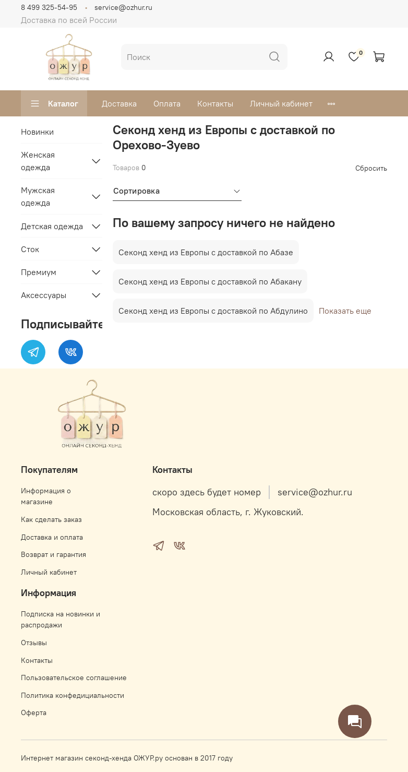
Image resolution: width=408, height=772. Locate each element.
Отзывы (34, 642)
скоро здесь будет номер (206, 492)
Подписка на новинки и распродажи (60, 619)
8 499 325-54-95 (49, 7)
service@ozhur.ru (123, 7)
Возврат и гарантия (53, 554)
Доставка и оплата (52, 537)
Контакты (215, 103)
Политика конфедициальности (72, 695)
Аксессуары (43, 295)
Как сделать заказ (51, 519)
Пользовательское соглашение (74, 677)
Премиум (38, 272)
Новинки (37, 131)
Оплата (167, 103)
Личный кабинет (281, 103)
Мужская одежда (38, 196)
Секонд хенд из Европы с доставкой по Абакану (210, 281)
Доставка (119, 103)
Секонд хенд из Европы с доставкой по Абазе (205, 252)
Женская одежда (38, 160)
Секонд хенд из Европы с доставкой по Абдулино (213, 310)
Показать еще (345, 310)
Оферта (33, 712)
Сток (30, 249)
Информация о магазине (46, 496)
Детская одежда (52, 226)
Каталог (54, 103)
